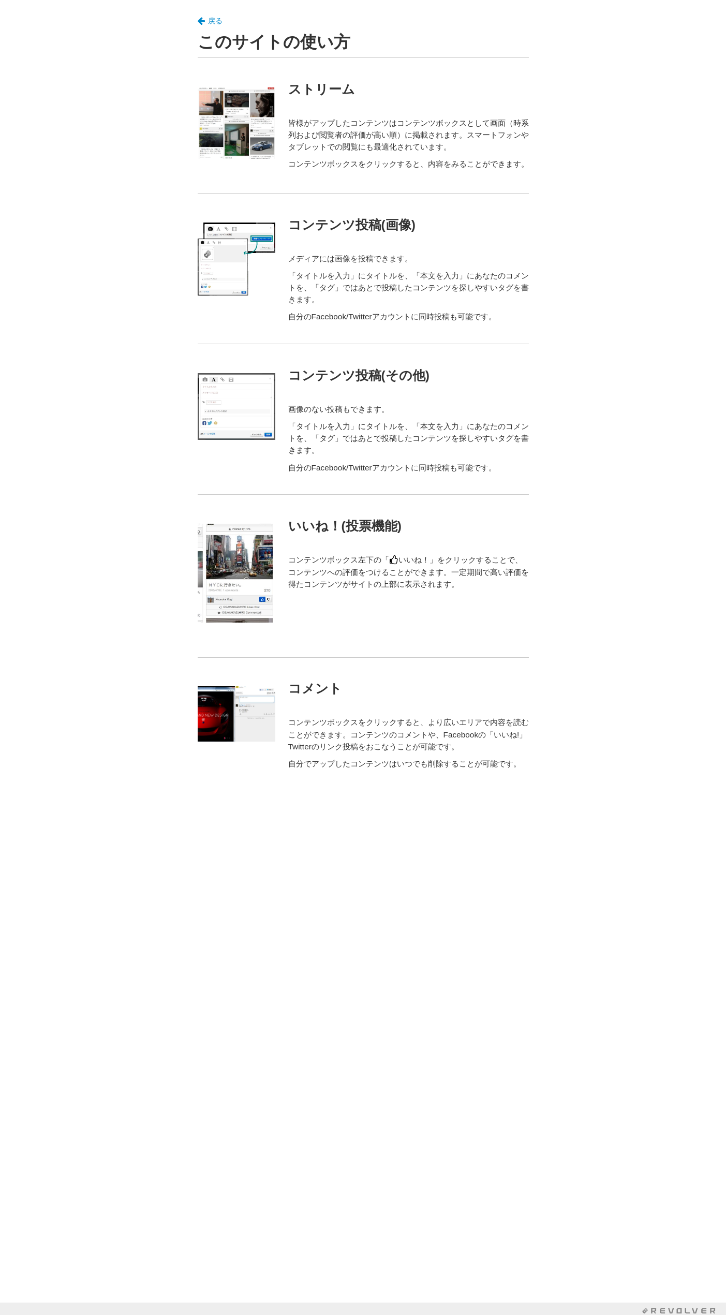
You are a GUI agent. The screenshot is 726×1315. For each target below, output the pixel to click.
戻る (210, 21)
